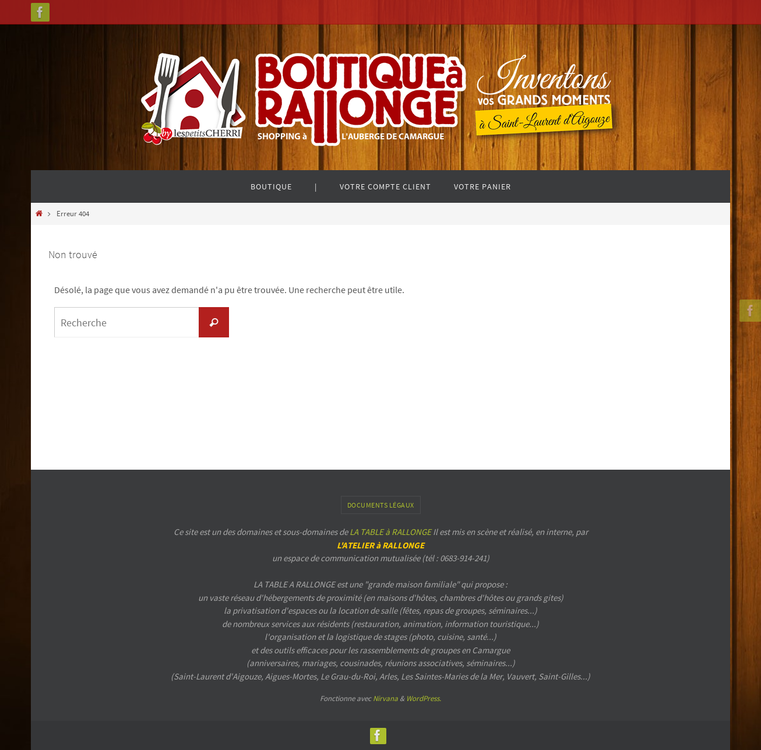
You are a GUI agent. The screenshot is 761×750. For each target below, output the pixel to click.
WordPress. (423, 698)
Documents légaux (380, 505)
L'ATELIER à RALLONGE (380, 545)
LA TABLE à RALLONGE (390, 531)
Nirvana (385, 698)
